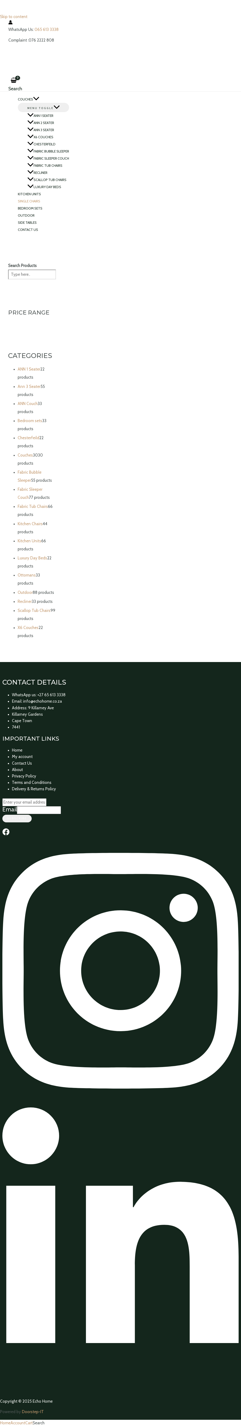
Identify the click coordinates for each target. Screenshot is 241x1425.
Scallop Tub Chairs (46, 180)
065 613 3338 (47, 29)
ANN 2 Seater (40, 123)
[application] (36, 99)
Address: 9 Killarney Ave (33, 707)
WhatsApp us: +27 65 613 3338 (38, 694)
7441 (16, 727)
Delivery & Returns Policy (34, 788)
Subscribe (17, 818)
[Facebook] (6, 834)
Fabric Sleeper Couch (48, 158)
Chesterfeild (41, 144)
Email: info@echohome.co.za (37, 701)
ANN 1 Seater (40, 116)
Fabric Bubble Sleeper (48, 151)
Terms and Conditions (31, 782)
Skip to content (13, 16)
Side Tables (27, 222)
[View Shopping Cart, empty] (13, 81)
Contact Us (28, 230)
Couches (28, 99)
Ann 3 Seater (40, 130)
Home (17, 750)
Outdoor (26, 215)
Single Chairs (29, 201)
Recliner (37, 173)
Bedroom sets (30, 208)
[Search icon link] (15, 88)
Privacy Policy (24, 776)
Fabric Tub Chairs (44, 165)
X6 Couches (40, 137)
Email (9, 809)
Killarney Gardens (27, 714)
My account (22, 756)
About (17, 769)
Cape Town (22, 720)
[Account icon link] (10, 23)
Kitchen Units (29, 194)
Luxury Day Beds (44, 187)
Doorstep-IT (33, 1411)
